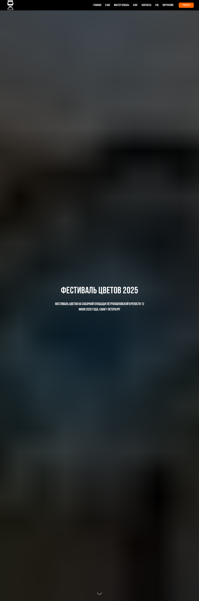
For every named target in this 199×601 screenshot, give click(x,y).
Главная (97, 5)
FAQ (157, 5)
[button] (186, 5)
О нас (107, 5)
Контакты (146, 5)
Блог (135, 5)
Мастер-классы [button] (121, 5)
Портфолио (168, 5)
